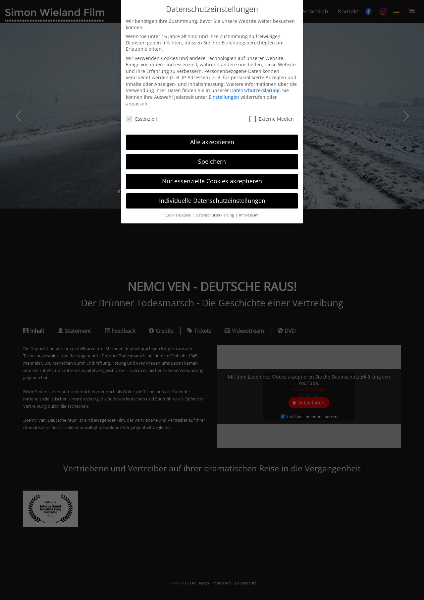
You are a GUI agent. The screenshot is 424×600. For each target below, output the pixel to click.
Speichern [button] (212, 161)
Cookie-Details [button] (178, 215)
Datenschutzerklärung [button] (215, 215)
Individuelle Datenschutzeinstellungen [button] (212, 201)
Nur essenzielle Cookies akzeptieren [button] (212, 181)
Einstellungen (224, 97)
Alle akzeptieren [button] (212, 142)
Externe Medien (271, 119)
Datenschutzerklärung (255, 90)
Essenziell (141, 119)
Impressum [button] (248, 215)
